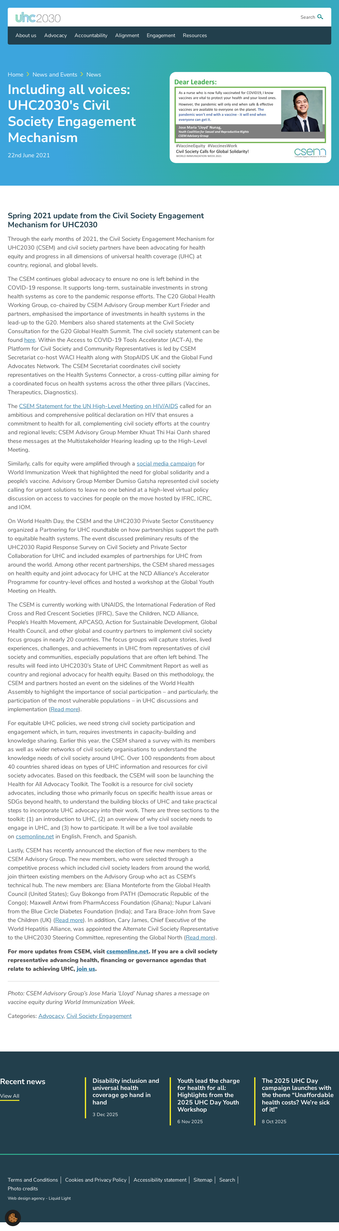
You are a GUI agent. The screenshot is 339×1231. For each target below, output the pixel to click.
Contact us (320, 1188)
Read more (64, 709)
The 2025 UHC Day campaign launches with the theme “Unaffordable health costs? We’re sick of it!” (298, 1095)
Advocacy (51, 1016)
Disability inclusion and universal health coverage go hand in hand (126, 1092)
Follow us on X (292, 1188)
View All (9, 1096)
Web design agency (27, 1198)
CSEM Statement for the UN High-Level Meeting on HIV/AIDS (98, 406)
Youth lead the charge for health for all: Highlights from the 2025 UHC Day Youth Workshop (208, 1095)
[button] (13, 1217)
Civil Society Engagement (99, 1016)
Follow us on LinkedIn (306, 1188)
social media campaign (166, 463)
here (29, 340)
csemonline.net (35, 836)
